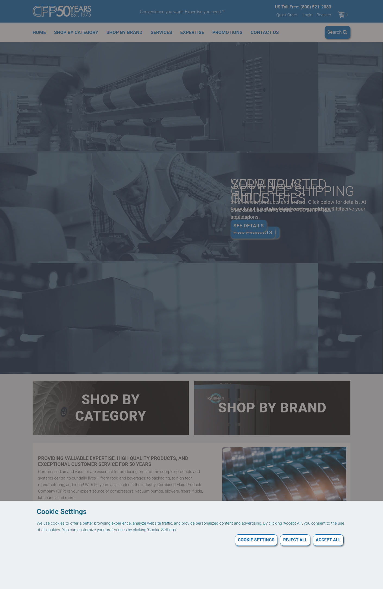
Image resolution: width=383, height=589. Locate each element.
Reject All (295, 539)
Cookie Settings (256, 539)
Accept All (328, 539)
